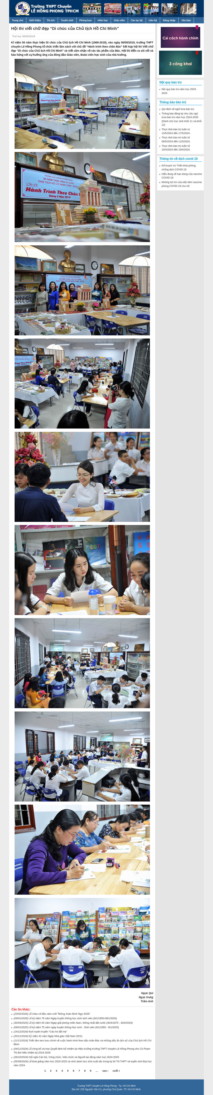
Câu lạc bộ (137, 20)
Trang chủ (17, 20)
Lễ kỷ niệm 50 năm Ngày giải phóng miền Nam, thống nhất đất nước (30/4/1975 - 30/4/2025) (81, 1022)
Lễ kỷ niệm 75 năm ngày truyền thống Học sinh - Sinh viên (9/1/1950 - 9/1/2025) (74, 1027)
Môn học (103, 20)
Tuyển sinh (67, 20)
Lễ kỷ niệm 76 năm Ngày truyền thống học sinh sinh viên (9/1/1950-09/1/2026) (73, 1018)
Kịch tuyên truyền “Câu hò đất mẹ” (48, 1031)
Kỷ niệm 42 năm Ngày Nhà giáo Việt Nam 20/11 (56, 1036)
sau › (105, 1070)
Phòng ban (85, 20)
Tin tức (51, 20)
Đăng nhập (169, 20)
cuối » (116, 1070)
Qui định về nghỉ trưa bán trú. (178, 109)
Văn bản (186, 20)
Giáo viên (119, 20)
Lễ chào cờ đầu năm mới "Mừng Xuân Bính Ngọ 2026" (59, 1013)
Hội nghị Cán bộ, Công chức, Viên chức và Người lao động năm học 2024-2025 (74, 1057)
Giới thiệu (35, 20)
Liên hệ (153, 20)
